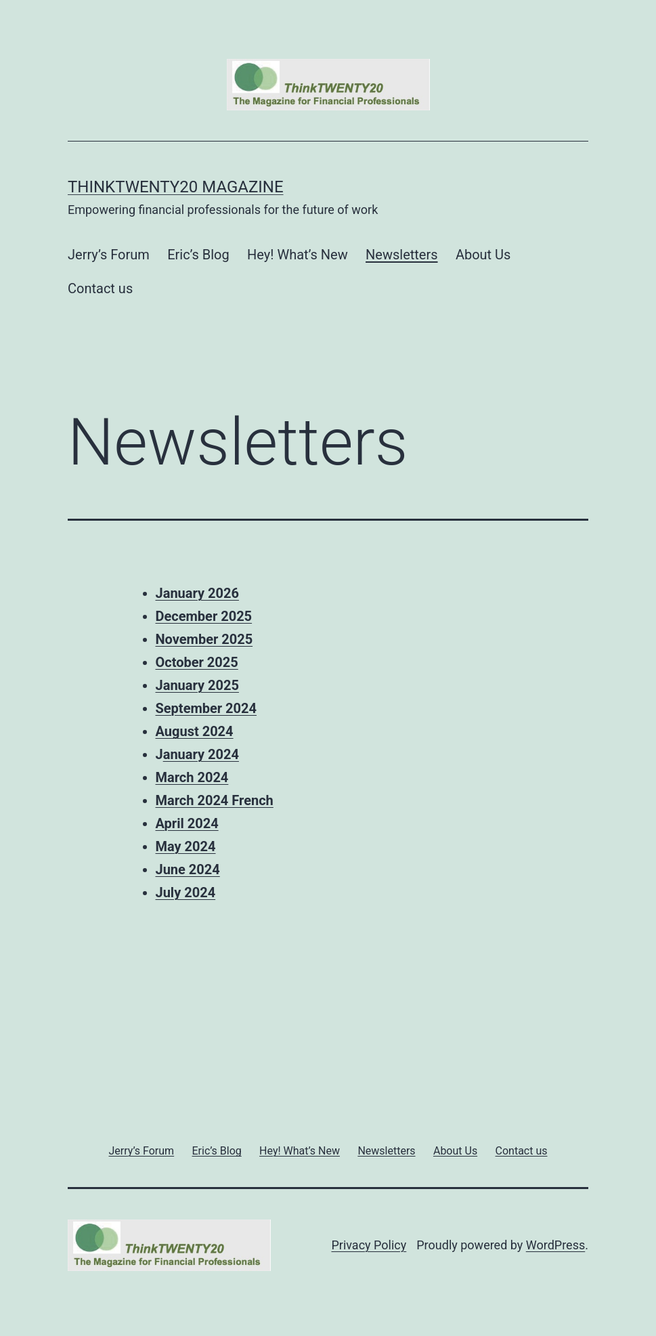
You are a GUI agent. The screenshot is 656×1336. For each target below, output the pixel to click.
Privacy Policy (368, 1245)
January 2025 (197, 685)
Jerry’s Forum (109, 254)
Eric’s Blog (198, 254)
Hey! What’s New (297, 254)
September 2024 (206, 708)
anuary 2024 (201, 754)
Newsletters (401, 254)
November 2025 (204, 639)
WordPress (555, 1245)
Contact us (100, 288)
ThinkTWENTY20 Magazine (176, 186)
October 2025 (197, 662)
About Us (483, 254)
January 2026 (197, 593)
